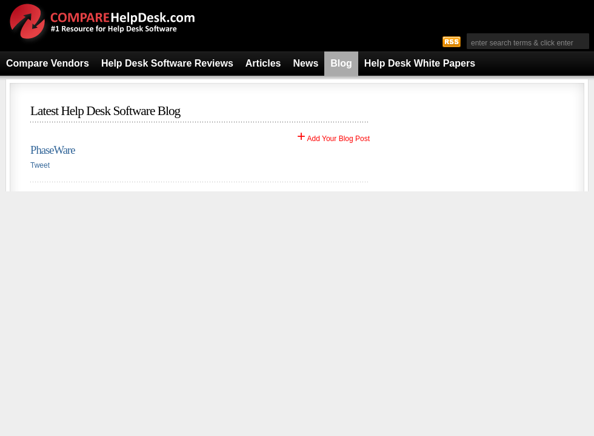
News (306, 63)
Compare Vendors (47, 63)
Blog (341, 63)
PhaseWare (52, 150)
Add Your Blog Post (333, 138)
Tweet (40, 165)
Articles (263, 63)
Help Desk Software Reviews (167, 63)
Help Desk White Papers (419, 63)
